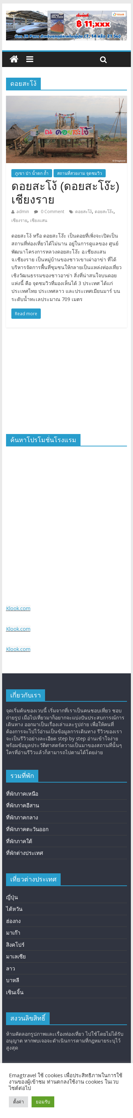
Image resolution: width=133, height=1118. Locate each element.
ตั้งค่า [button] (18, 1101)
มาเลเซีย (16, 956)
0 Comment (49, 211)
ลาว (10, 968)
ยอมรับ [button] (43, 1101)
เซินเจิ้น (14, 992)
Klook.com (18, 608)
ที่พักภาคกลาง (22, 817)
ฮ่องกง (13, 920)
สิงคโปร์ (15, 944)
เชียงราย (19, 220)
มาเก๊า (13, 932)
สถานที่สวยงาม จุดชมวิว (79, 173)
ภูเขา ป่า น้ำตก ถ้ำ (32, 173)
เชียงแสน (38, 220)
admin (22, 211)
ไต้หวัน (14, 908)
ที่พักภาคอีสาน (22, 805)
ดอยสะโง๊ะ (104, 211)
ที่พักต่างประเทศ (24, 852)
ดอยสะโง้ (83, 211)
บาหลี (12, 980)
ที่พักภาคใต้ (19, 841)
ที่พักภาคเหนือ (22, 793)
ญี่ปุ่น (12, 897)
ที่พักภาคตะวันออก (27, 829)
